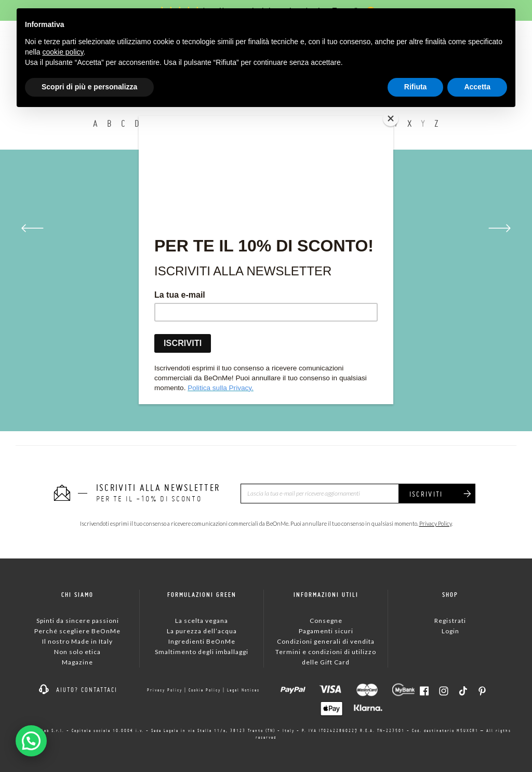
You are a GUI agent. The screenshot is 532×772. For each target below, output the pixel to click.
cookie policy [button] (62, 52)
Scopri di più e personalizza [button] (89, 87)
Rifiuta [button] (415, 87)
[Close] (390, 118)
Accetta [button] (477, 87)
